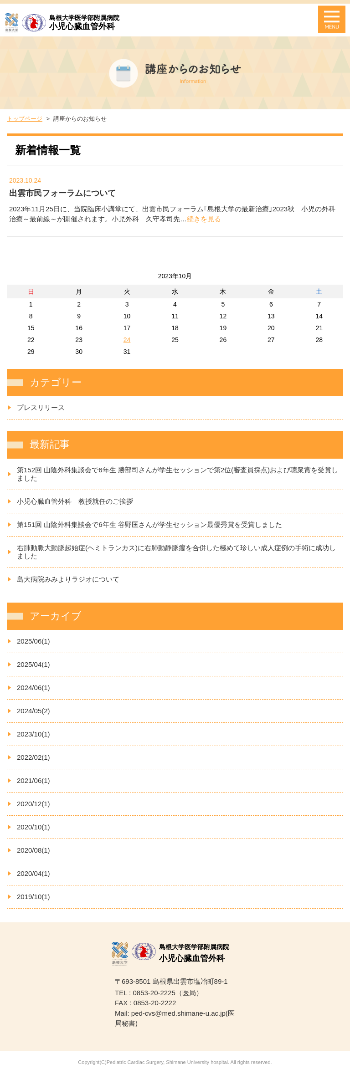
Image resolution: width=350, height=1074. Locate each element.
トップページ (24, 118)
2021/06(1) (33, 780)
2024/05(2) (33, 711)
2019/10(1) (33, 896)
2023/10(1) (33, 734)
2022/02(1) (33, 757)
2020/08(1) (33, 850)
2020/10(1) (33, 827)
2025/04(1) (33, 664)
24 (127, 339)
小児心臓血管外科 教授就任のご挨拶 (75, 501)
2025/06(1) (33, 641)
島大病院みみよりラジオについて (68, 579)
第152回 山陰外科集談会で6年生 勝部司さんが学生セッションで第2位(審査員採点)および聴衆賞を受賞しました (177, 474)
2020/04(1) (33, 873)
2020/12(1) (33, 804)
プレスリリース (41, 407)
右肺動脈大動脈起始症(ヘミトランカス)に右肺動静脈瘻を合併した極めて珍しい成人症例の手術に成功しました (176, 552)
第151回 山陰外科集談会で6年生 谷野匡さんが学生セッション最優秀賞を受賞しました (149, 524)
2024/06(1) (33, 687)
